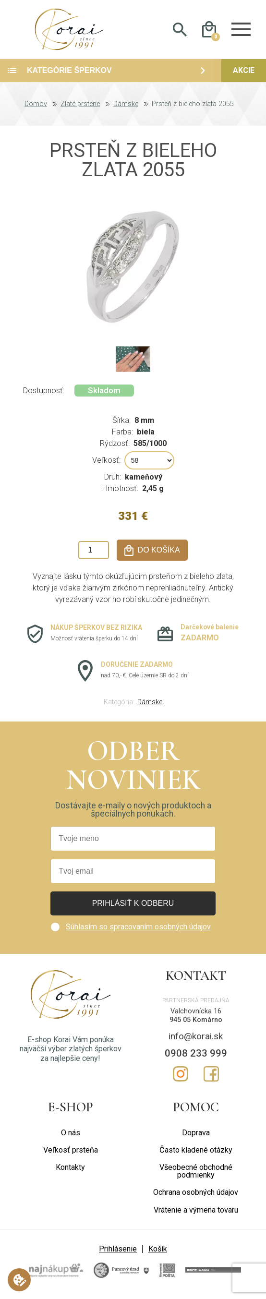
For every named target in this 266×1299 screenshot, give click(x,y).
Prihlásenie (118, 1252)
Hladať (180, 32)
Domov (35, 108)
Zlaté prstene (80, 108)
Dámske (125, 108)
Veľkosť (105, 464)
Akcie (243, 74)
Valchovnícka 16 (195, 1015)
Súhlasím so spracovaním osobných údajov (138, 931)
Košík (157, 1252)
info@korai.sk (196, 1040)
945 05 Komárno (195, 1024)
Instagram (180, 1077)
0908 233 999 (196, 1057)
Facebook (211, 1077)
